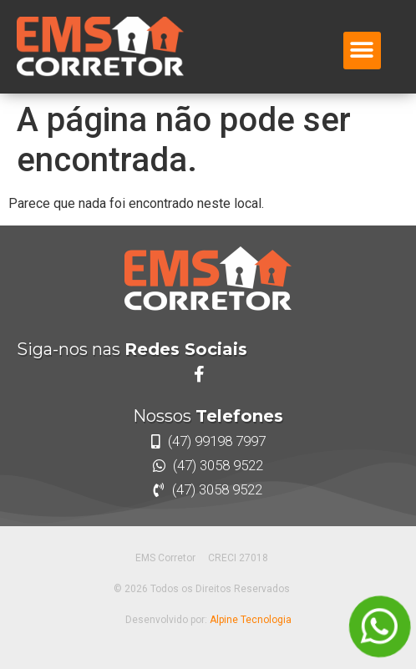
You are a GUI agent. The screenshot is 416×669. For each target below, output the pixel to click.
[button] (362, 50)
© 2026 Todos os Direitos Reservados (202, 589)
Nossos (208, 416)
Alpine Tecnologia (251, 620)
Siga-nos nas (132, 349)
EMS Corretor (165, 558)
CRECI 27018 (238, 558)
